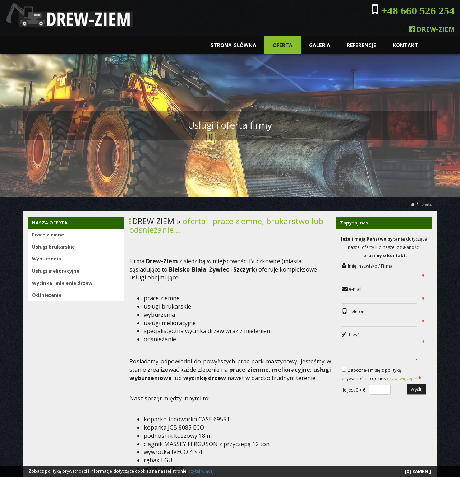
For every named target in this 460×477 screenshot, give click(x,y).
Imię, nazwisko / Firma (370, 266)
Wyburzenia (46, 258)
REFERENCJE (361, 45)
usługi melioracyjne (170, 323)
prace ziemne (162, 298)
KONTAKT (405, 45)
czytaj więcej (201, 471)
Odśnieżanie (46, 295)
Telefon (356, 312)
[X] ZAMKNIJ (418, 471)
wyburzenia (159, 315)
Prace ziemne (48, 234)
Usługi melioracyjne (55, 271)
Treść (353, 335)
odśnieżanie (160, 339)
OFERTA (283, 45)
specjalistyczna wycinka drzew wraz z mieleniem (208, 331)
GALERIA (320, 45)
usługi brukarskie (167, 306)
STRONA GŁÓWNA (234, 45)
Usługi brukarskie (53, 247)
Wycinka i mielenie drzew (62, 283)
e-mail (355, 289)
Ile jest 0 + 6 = (355, 390)
